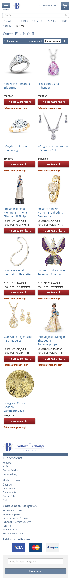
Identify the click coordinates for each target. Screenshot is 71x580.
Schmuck (37, 20)
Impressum (9, 488)
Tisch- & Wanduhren (13, 533)
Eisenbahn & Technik (14, 510)
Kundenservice (45, 5)
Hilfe (5, 466)
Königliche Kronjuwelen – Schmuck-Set (53, 148)
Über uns (7, 484)
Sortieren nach (34, 41)
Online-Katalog (10, 470)
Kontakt (7, 462)
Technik (23, 20)
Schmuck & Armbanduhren (17, 521)
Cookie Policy (10, 496)
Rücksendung (10, 474)
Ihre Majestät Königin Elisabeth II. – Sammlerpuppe (51, 340)
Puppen (52, 20)
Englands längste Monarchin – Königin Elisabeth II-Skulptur (17, 212)
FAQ (55, 5)
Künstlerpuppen (11, 514)
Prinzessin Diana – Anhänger (49, 85)
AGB (5, 499)
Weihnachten (10, 529)
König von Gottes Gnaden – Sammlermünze (14, 406)
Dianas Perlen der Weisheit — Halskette (17, 272)
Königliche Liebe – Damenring (15, 148)
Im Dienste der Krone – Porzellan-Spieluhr (52, 272)
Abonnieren (35, 571)
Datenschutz (9, 492)
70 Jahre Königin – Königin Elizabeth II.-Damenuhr (51, 212)
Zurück (8, 25)
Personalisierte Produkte (16, 518)
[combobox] (35, 15)
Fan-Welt (8, 20)
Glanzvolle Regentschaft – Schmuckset (19, 338)
